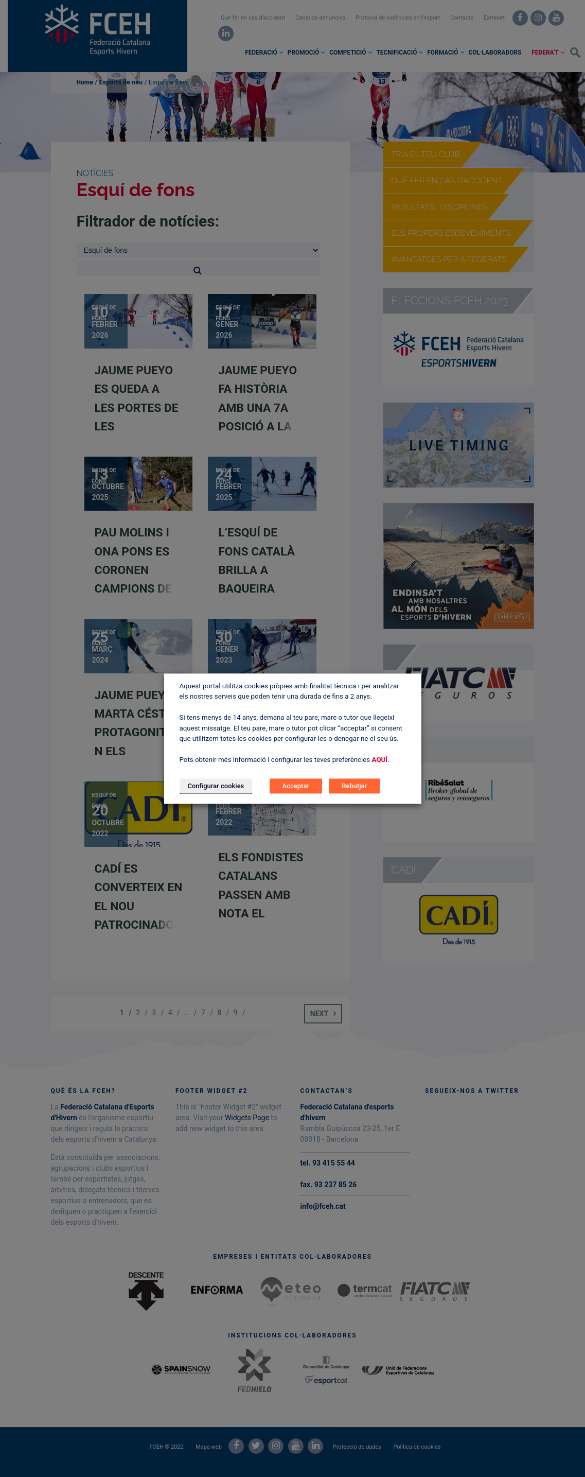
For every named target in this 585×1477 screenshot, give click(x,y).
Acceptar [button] (295, 786)
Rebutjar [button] (354, 786)
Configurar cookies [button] (216, 786)
